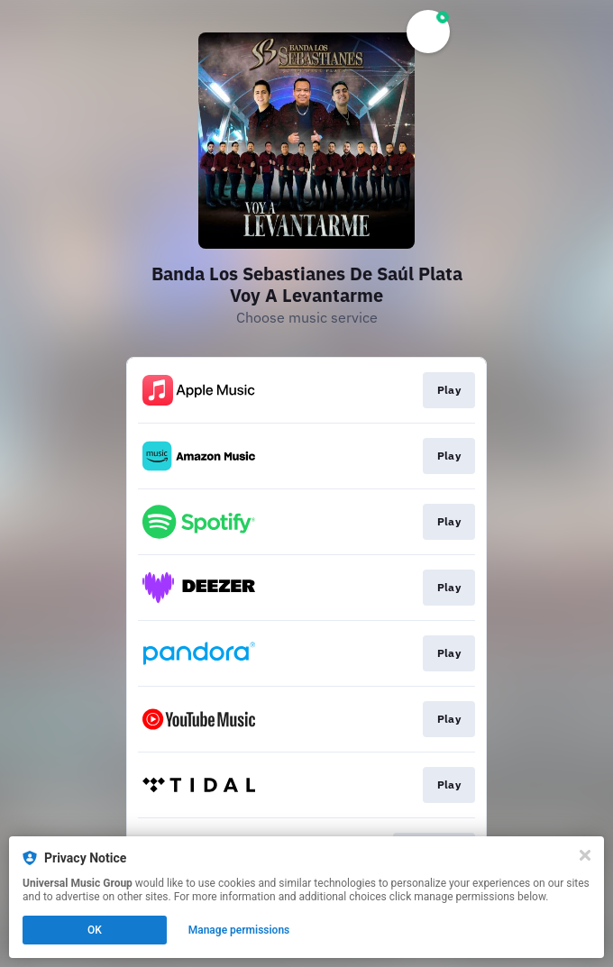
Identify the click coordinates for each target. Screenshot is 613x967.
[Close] (585, 855)
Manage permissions (239, 930)
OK (94, 930)
